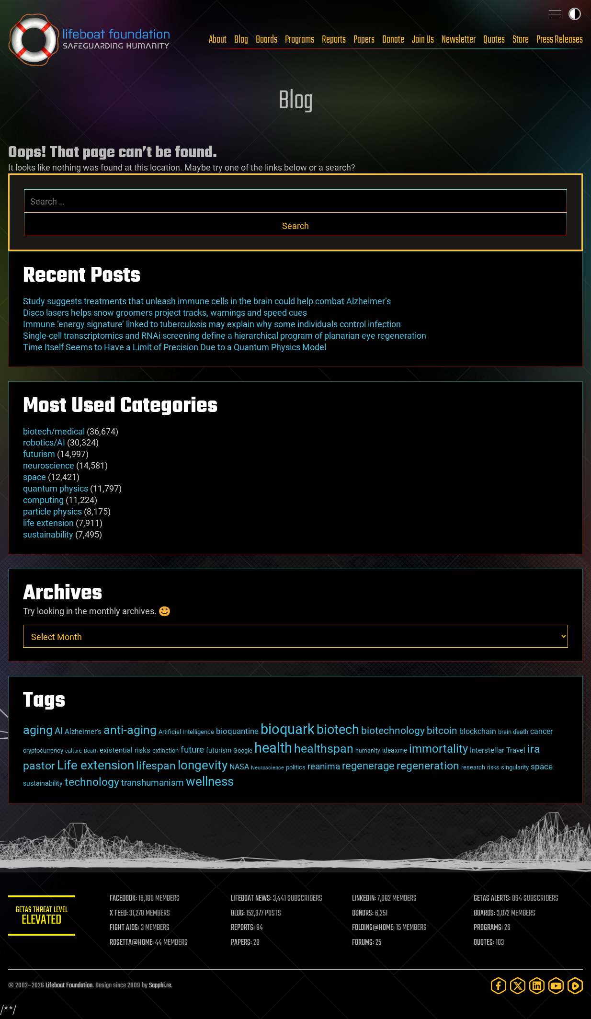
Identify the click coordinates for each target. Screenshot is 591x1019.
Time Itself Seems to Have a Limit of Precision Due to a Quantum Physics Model (174, 347)
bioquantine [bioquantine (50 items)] (237, 731)
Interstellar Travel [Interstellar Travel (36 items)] (497, 750)
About (218, 40)
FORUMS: (363, 943)
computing (43, 500)
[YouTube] (556, 985)
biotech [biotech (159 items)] (338, 729)
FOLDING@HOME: (373, 928)
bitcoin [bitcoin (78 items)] (442, 730)
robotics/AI (44, 442)
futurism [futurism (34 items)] (218, 750)
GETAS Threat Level (42, 917)
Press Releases (559, 40)
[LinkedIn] (537, 985)
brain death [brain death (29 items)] (513, 731)
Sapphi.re (160, 985)
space (34, 477)
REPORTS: (243, 928)
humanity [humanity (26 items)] (367, 750)
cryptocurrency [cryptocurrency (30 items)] (43, 750)
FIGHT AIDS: (124, 928)
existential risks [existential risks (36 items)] (125, 750)
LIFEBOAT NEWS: (251, 899)
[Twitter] (517, 985)
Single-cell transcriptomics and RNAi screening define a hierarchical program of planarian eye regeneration (224, 336)
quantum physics (55, 488)
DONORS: (363, 913)
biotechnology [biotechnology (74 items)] (393, 730)
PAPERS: (241, 943)
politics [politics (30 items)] (296, 767)
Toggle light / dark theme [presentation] (574, 14)
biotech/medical (54, 431)
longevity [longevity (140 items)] (202, 764)
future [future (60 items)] (192, 749)
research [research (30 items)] (473, 767)
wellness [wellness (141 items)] (210, 781)
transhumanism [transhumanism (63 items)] (152, 782)
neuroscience (48, 465)
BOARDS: (484, 913)
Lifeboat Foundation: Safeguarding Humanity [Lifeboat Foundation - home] (89, 39)
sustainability (48, 534)
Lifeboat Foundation (68, 985)
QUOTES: (484, 943)
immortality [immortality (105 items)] (438, 749)
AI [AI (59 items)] (59, 730)
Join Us (423, 40)
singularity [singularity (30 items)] (515, 767)
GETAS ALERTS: (492, 899)
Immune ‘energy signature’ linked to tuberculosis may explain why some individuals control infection (212, 324)
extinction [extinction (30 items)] (165, 750)
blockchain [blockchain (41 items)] (477, 731)
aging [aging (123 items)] (38, 730)
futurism (39, 454)
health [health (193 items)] (273, 748)
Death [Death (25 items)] (91, 751)
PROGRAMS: (488, 928)
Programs (299, 40)
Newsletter (459, 40)
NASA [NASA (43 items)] (239, 766)
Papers (364, 40)
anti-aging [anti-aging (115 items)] (130, 730)
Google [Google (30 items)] (242, 750)
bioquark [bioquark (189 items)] (288, 729)
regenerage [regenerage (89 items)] (368, 765)
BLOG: (238, 913)
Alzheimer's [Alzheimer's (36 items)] (83, 731)
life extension (48, 523)
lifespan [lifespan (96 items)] (156, 765)
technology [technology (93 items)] (92, 782)
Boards (266, 40)
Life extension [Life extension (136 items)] (95, 765)
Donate (393, 40)
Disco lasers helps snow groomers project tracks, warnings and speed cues (165, 313)
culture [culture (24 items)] (73, 751)
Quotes (494, 40)
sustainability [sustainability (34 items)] (43, 783)
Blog (241, 40)
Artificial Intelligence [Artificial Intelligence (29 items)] (186, 731)
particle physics (52, 511)
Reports (334, 40)
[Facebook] (498, 985)
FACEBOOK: (123, 899)
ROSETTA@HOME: (132, 943)
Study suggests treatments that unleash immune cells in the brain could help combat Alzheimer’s (207, 301)
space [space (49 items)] (542, 766)
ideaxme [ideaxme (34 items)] (394, 750)
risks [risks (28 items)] (493, 767)
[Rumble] (575, 985)
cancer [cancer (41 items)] (541, 731)
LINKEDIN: (364, 899)
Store (520, 40)
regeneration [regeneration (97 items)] (428, 765)
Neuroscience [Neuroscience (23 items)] (267, 768)
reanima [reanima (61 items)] (323, 766)
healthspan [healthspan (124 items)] (323, 748)
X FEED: (119, 913)
